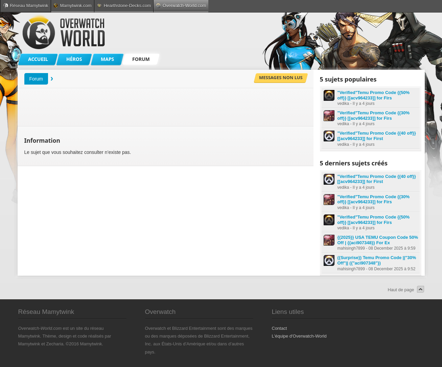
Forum (36, 79)
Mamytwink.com (72, 5)
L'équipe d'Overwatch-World (299, 336)
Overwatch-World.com (181, 5)
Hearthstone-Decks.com (124, 5)
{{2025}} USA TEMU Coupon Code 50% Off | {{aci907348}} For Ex (378, 240)
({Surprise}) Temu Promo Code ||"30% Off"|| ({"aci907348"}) (377, 260)
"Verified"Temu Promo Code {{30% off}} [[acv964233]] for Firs (374, 115)
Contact (279, 328)
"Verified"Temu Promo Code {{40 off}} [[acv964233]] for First (377, 136)
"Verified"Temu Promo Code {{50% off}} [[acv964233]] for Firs (374, 95)
